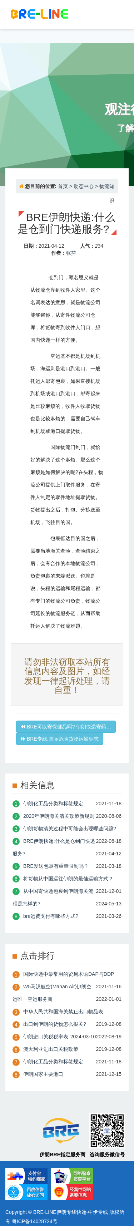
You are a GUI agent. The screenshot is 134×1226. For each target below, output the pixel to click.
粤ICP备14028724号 (35, 1221)
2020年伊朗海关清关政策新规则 (58, 816)
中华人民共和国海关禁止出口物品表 (63, 1011)
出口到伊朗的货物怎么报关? (54, 1024)
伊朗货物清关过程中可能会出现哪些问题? (69, 828)
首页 (63, 186)
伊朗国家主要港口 (43, 1074)
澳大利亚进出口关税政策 (50, 1049)
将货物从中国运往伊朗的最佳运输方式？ (68, 878)
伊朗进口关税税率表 (45, 1036)
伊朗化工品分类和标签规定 (53, 803)
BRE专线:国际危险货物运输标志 (60, 739)
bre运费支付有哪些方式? (50, 916)
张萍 (71, 253)
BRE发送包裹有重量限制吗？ (56, 866)
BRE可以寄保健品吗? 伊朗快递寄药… (66, 727)
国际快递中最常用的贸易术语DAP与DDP (68, 974)
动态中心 (84, 186)
